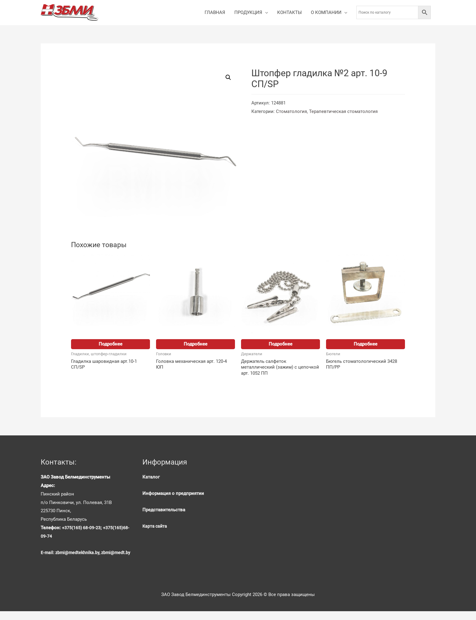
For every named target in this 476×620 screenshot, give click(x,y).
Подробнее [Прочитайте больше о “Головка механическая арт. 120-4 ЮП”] (195, 344)
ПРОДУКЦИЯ (248, 12)
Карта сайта (155, 527)
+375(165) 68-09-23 (83, 528)
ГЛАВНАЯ (215, 12)
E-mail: (48, 553)
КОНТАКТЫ (289, 12)
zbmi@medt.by (56, 561)
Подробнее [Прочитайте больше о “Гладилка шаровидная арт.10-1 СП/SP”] (110, 344)
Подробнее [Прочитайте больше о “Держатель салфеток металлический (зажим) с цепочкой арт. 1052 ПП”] (280, 344)
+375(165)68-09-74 (61, 537)
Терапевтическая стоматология (343, 111)
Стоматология (291, 111)
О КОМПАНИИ (326, 12)
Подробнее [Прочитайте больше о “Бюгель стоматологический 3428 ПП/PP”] (365, 344)
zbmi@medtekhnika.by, (79, 553)
